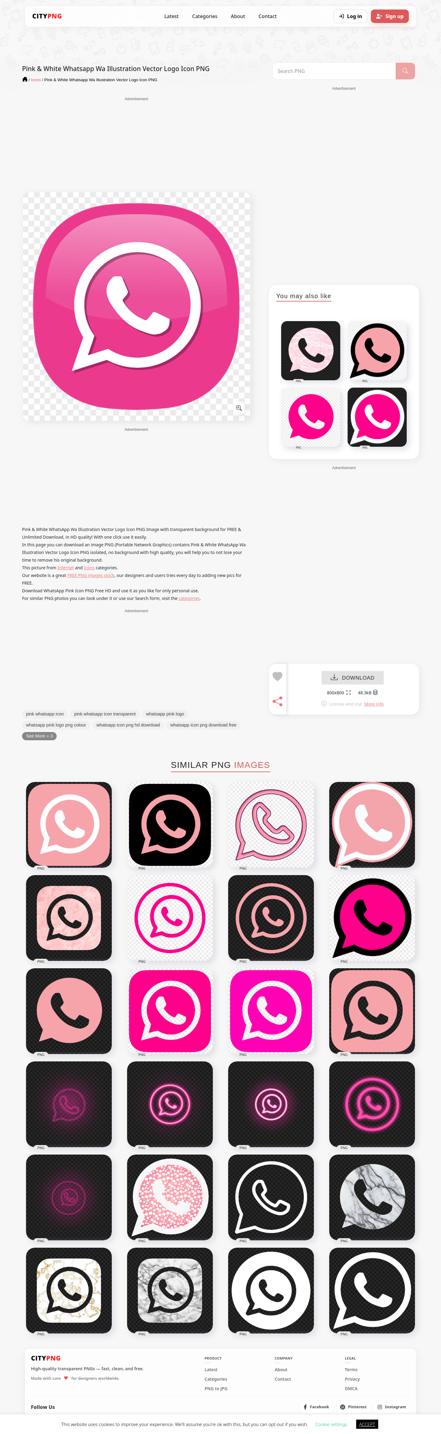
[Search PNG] (334, 71)
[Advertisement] (136, 145)
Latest (171, 16)
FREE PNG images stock (90, 575)
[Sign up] (390, 16)
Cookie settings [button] (331, 1424)
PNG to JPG (216, 1388)
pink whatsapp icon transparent (105, 713)
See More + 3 (39, 736)
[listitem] (316, 1407)
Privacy (352, 1379)
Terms (351, 1369)
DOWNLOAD (353, 678)
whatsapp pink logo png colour (56, 725)
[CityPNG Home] (47, 16)
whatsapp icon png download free (203, 725)
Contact (267, 16)
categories (189, 598)
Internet (66, 568)
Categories (204, 16)
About (238, 16)
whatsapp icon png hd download (128, 725)
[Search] (405, 71)
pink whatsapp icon (45, 713)
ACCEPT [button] (367, 1424)
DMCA (351, 1388)
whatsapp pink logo (165, 713)
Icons (89, 568)
